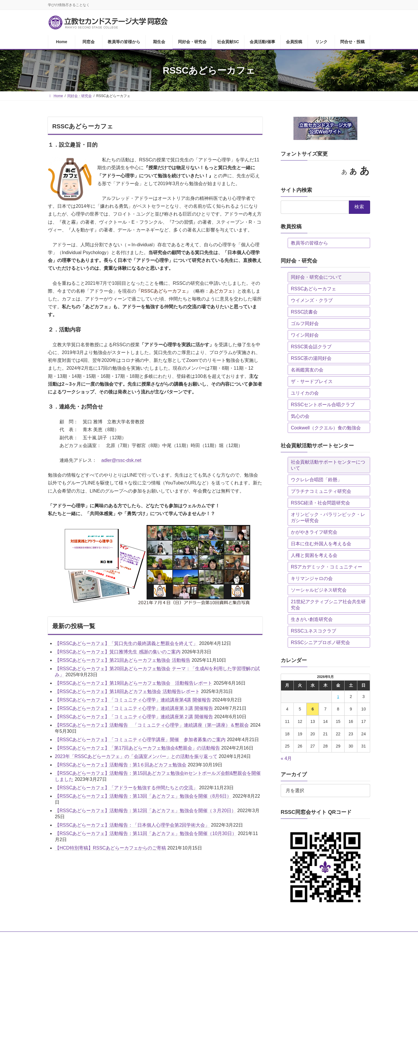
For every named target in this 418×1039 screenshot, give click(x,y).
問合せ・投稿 (316, 937)
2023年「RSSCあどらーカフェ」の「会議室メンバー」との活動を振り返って (136, 756)
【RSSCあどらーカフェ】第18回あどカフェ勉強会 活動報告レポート (127, 691)
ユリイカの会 (305, 393)
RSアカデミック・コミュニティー (326, 566)
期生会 (141, 937)
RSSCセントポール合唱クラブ (323, 404)
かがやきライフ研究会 (314, 532)
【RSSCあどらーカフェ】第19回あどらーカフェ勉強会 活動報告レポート (133, 683)
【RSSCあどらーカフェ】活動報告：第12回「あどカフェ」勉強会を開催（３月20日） (145, 810)
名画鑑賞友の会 (307, 369)
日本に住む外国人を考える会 (321, 543)
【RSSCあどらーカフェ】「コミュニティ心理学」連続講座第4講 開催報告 (133, 699)
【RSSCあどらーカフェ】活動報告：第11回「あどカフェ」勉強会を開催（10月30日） (146, 833)
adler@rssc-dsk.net (121, 460)
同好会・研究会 (170, 937)
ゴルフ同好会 (305, 323)
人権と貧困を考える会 (314, 555)
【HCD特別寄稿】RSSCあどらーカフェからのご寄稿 (110, 847)
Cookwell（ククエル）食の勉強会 (326, 427)
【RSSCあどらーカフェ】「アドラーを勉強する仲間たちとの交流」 (126, 787)
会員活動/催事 (236, 937)
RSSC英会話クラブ (311, 346)
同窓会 (79, 937)
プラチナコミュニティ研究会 (321, 491)
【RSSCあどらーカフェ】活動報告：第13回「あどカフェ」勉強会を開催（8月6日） (143, 796)
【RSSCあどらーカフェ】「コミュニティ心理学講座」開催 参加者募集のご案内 (140, 739)
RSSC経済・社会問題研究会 (320, 502)
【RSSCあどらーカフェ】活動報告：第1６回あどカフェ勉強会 (120, 764)
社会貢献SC (203, 937)
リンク (289, 937)
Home (58, 937)
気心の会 (300, 416)
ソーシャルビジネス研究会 (319, 590)
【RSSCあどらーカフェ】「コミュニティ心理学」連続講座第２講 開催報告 (134, 716)
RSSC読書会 (304, 311)
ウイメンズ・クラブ (312, 300)
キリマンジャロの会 (312, 578)
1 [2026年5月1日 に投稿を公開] (338, 697)
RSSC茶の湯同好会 (311, 358)
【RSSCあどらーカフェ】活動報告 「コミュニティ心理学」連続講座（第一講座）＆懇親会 (152, 725)
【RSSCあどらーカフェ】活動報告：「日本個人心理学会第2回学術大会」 (132, 825)
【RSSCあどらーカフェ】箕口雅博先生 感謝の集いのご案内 (118, 651)
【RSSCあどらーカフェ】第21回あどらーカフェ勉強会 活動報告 (122, 660)
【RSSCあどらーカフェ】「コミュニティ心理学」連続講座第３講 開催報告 (134, 708)
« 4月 (286, 758)
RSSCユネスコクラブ (313, 630)
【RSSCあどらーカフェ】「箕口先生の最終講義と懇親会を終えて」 (126, 643)
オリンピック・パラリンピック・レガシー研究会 (328, 517)
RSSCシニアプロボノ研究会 (320, 642)
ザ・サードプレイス (312, 381)
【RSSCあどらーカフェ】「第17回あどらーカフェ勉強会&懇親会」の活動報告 (137, 747)
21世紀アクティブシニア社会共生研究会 (328, 604)
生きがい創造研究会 (312, 619)
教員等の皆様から (309, 242)
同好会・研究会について (316, 277)
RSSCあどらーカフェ (313, 288)
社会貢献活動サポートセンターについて (328, 465)
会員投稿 (265, 937)
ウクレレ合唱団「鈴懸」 (316, 479)
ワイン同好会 (305, 335)
